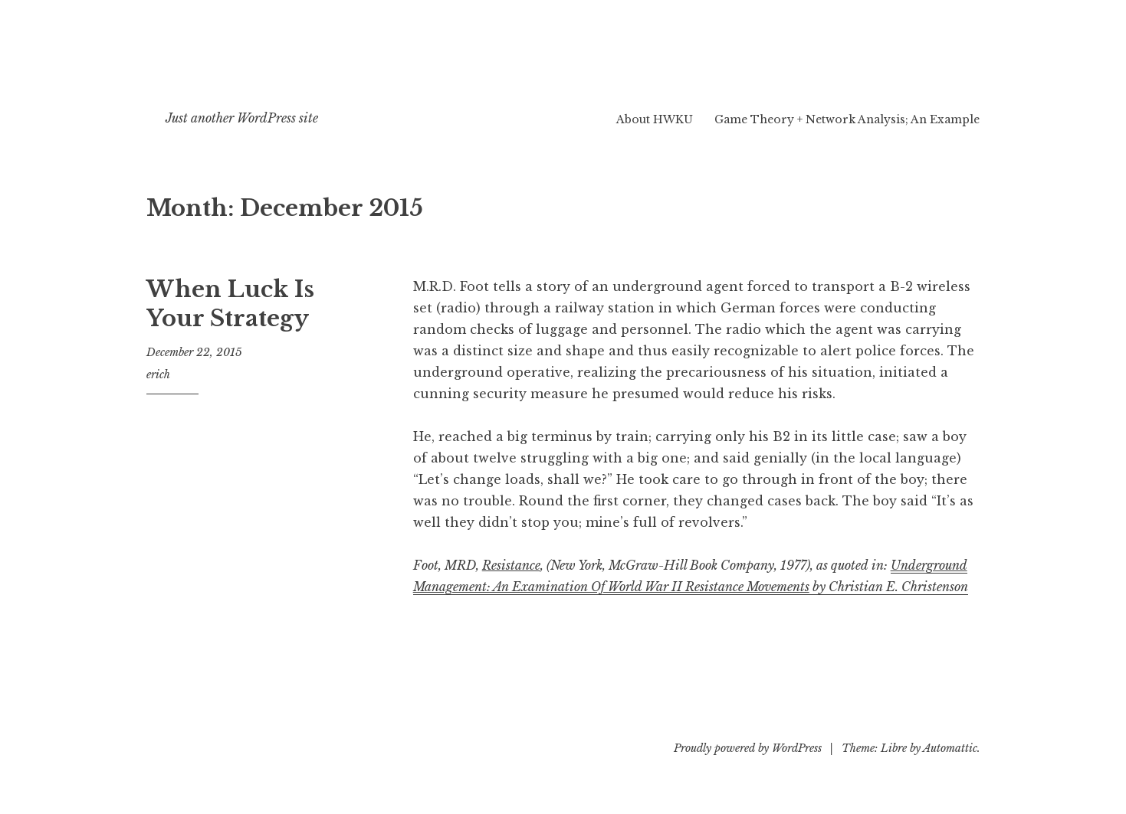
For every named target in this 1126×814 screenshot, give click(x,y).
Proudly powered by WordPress (748, 748)
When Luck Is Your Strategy (230, 304)
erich (158, 374)
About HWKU (654, 119)
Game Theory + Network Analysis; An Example (847, 119)
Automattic (950, 748)
